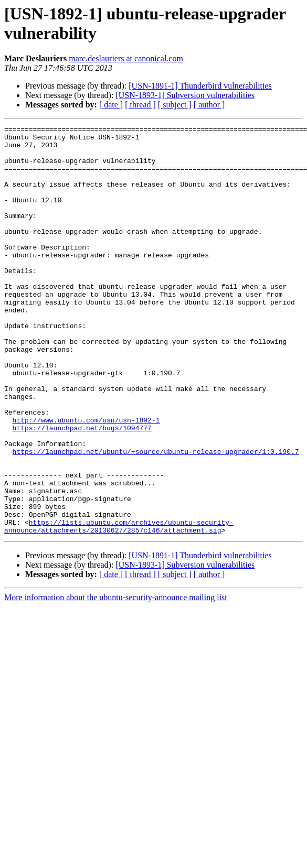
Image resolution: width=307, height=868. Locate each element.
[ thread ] (140, 104)
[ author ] (209, 104)
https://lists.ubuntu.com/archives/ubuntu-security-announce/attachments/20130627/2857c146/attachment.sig (119, 607)
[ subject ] (175, 104)
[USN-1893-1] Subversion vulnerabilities (185, 95)
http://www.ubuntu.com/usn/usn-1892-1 (86, 479)
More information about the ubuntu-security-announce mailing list (115, 679)
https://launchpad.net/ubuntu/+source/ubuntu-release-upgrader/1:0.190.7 (156, 517)
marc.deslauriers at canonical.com (126, 58)
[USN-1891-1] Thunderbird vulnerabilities (200, 85)
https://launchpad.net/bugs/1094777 (82, 489)
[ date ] (111, 104)
